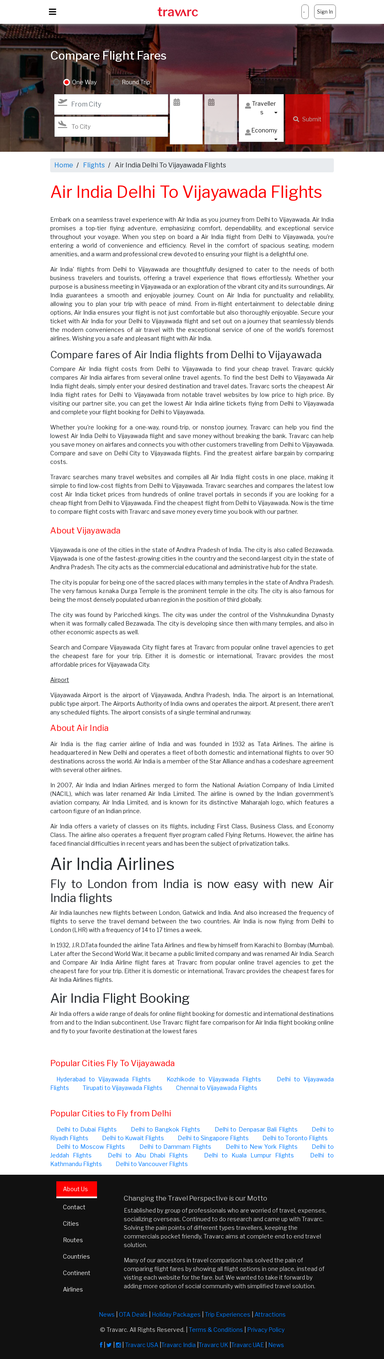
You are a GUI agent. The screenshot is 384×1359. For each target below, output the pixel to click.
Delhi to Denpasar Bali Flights (256, 1129)
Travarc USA (141, 1344)
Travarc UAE (247, 1344)
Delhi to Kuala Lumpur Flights (249, 1155)
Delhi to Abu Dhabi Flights (148, 1155)
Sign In (325, 12)
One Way (84, 82)
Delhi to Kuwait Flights (133, 1137)
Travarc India (178, 1344)
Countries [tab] (76, 1256)
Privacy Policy (266, 1329)
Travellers (260, 108)
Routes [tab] (73, 1239)
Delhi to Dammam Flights (175, 1146)
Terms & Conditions (216, 1329)
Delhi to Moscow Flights (90, 1146)
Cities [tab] (71, 1223)
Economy (261, 132)
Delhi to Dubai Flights (86, 1129)
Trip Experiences (227, 1314)
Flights (94, 165)
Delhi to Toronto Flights (295, 1137)
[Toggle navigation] (52, 12)
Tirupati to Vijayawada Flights (122, 1087)
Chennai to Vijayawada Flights (216, 1087)
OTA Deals (133, 1314)
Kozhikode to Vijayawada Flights (214, 1079)
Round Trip (136, 82)
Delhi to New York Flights (262, 1146)
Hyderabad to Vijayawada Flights (103, 1079)
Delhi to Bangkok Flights (165, 1129)
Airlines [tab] (73, 1289)
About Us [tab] (75, 1188)
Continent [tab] (76, 1272)
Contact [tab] (74, 1207)
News (107, 1314)
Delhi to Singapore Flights (213, 1137)
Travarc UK (213, 1344)
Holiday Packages (176, 1314)
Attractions (270, 1314)
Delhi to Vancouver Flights (152, 1163)
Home (63, 165)
